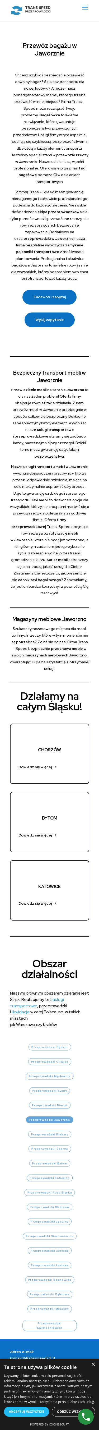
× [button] (93, 1365)
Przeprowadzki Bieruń (49, 1105)
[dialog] (49, 1394)
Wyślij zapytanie (49, 319)
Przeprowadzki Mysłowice (49, 1076)
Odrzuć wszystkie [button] (73, 1411)
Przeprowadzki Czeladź (49, 1250)
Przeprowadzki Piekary (49, 1134)
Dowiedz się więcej (35, 767)
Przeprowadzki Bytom (50, 1163)
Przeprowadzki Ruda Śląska (49, 1192)
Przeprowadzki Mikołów (49, 1309)
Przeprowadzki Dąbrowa (49, 1294)
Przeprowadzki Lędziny (49, 1221)
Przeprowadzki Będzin (49, 1047)
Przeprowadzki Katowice (49, 1178)
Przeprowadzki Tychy (49, 1090)
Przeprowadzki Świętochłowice (49, 1325)
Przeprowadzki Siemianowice (49, 1236)
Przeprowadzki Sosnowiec (49, 1279)
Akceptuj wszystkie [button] (26, 1411)
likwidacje (21, 1012)
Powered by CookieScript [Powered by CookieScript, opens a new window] (49, 1424)
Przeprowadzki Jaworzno (49, 1119)
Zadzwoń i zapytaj (49, 297)
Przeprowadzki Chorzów (49, 1207)
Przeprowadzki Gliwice (49, 1061)
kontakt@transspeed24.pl (32, 1358)
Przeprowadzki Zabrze (49, 1149)
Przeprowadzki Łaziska (49, 1265)
